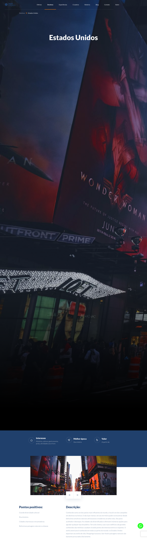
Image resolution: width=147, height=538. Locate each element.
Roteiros (87, 5)
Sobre (117, 5)
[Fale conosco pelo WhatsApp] (140, 526)
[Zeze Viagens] (10, 4)
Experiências (63, 5)
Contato (107, 5)
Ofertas (39, 5)
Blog (97, 5)
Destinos (50, 5)
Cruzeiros (76, 5)
